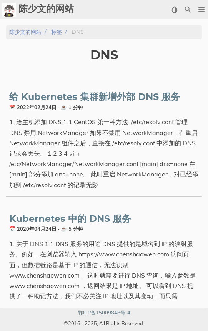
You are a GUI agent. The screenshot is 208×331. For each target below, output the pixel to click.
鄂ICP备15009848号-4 (104, 312)
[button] (201, 9)
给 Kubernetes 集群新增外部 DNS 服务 (94, 97)
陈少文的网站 (25, 32)
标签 (56, 32)
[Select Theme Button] (174, 9)
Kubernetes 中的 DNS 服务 (70, 219)
